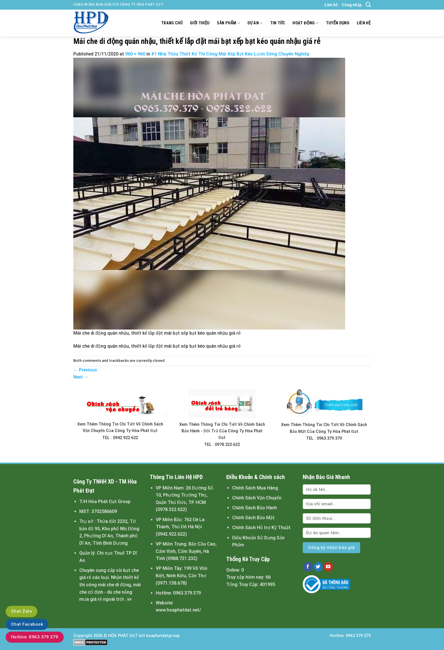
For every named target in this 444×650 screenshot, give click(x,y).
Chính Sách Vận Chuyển (256, 498)
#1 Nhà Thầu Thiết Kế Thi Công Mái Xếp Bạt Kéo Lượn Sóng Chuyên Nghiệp (230, 54)
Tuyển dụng (337, 23)
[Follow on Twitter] (318, 567)
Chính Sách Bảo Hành (254, 507)
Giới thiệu (200, 23)
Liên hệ (331, 4)
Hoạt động (305, 23)
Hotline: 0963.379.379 (34, 637)
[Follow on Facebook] (308, 567)
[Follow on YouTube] (328, 567)
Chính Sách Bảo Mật (253, 517)
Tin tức (277, 23)
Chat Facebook (27, 624)
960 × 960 (135, 54)
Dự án (255, 23)
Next (81, 377)
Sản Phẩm (228, 23)
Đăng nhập (352, 4)
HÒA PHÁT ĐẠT (123, 635)
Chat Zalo (21, 611)
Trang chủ (172, 23)
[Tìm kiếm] (368, 4)
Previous (85, 370)
